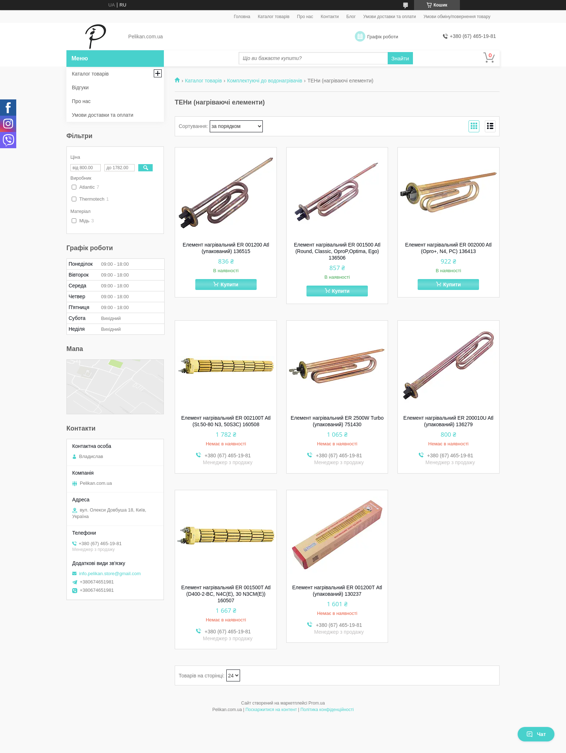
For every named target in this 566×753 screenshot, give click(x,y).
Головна (242, 16)
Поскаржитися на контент (271, 709)
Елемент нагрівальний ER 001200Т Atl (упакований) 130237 (337, 591)
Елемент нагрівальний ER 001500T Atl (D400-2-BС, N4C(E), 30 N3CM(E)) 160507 (226, 594)
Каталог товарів (273, 16)
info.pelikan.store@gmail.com (110, 573)
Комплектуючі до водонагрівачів (264, 81)
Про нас (305, 16)
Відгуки (80, 87)
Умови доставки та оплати (389, 16)
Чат (536, 734)
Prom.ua (317, 703)
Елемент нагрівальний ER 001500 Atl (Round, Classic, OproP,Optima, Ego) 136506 (337, 251)
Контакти (330, 16)
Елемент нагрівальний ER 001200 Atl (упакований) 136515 (226, 248)
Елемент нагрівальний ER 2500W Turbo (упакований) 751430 (337, 421)
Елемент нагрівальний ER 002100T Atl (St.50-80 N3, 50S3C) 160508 (226, 421)
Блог (351, 16)
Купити (229, 284)
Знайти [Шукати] (400, 58)
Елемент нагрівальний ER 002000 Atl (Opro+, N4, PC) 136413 (448, 248)
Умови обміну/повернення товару (456, 16)
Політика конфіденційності (327, 709)
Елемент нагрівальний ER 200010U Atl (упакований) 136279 (448, 421)
